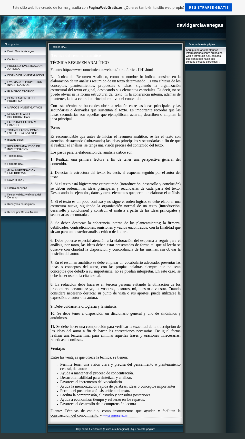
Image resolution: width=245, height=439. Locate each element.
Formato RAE (15, 163)
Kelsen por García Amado (22, 212)
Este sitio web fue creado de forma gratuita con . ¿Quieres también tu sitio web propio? (122, 7)
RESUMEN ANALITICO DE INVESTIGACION (23, 148)
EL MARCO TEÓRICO (20, 91)
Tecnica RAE (15, 155)
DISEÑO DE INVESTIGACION (25, 75)
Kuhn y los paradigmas (21, 204)
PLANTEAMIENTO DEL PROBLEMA (21, 99)
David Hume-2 (15, 179)
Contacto (12, 59)
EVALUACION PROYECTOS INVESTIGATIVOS (24, 83)
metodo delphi (15, 139)
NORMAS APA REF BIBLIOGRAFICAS (19, 115)
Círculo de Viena (17, 187)
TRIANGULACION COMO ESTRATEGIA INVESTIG (23, 132)
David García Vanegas (20, 51)
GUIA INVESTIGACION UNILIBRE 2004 (21, 172)
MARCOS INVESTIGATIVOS (24, 107)
